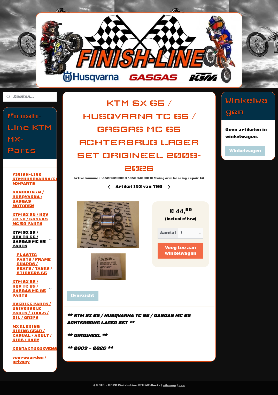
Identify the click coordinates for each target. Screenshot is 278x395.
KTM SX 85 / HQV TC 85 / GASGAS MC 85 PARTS (32, 288)
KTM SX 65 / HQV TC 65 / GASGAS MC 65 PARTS (32, 239)
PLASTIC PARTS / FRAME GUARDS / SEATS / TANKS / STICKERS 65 (34, 263)
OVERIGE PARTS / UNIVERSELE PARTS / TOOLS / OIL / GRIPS (31, 310)
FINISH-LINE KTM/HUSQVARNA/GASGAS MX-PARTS (34, 179)
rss (182, 385)
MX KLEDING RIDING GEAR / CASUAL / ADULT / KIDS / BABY (32, 333)
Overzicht (82, 295)
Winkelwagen (245, 151)
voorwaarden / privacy (29, 360)
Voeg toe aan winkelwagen (180, 250)
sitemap (169, 385)
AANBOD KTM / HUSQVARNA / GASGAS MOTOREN (28, 198)
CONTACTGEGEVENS (34, 348)
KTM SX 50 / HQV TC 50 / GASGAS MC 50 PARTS (30, 219)
